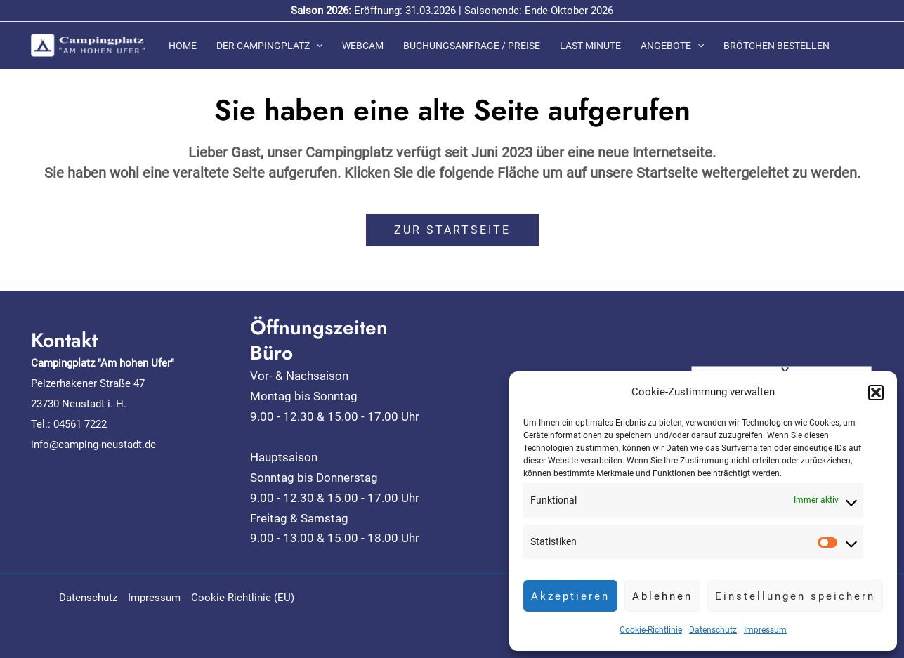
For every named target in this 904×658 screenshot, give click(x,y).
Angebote (672, 45)
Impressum (765, 630)
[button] (876, 393)
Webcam (363, 45)
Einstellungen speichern (795, 596)
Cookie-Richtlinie (651, 630)
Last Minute (590, 45)
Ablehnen (662, 596)
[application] (316, 45)
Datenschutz (713, 630)
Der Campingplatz (269, 45)
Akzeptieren (570, 596)
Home (183, 45)
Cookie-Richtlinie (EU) (242, 597)
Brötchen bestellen (776, 45)
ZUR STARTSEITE (452, 230)
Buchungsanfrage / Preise (471, 45)
